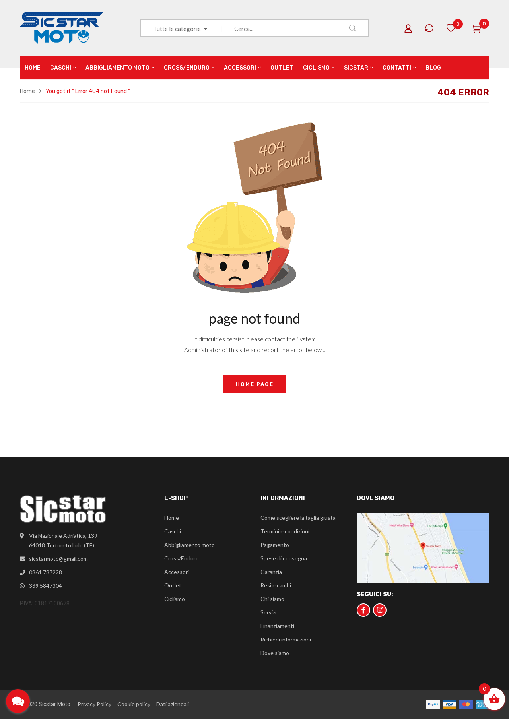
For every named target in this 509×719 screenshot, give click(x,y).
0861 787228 (45, 572)
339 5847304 (45, 585)
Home (27, 91)
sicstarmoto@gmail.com (58, 558)
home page (255, 384)
